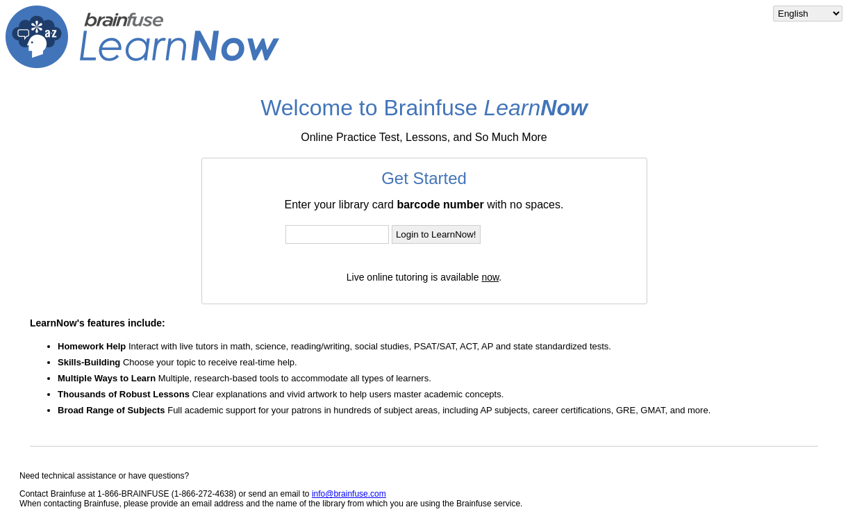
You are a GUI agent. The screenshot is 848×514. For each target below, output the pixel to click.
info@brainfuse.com (349, 494)
